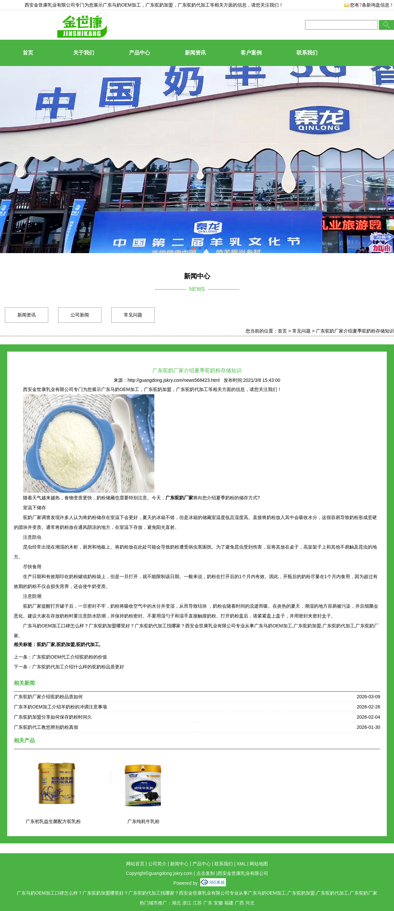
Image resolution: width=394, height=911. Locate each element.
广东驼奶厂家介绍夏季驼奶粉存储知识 (355, 331)
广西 (239, 902)
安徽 (218, 902)
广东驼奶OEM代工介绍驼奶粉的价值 (69, 657)
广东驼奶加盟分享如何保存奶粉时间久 (53, 717)
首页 (28, 52)
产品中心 (139, 52)
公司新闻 (80, 314)
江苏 (197, 902)
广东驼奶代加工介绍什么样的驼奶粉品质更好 (78, 666)
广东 (207, 902)
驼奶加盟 (65, 644)
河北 (249, 902)
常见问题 (133, 314)
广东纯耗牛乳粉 (143, 821)
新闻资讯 (195, 52)
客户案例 (251, 52)
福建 (228, 902)
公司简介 (157, 863)
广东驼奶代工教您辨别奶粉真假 (46, 727)
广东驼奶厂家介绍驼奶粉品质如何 (48, 696)
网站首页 (135, 863)
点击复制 (205, 873)
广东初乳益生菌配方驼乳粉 (53, 821)
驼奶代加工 (87, 644)
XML (241, 863)
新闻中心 (179, 863)
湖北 (176, 902)
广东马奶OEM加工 (122, 5)
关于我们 (83, 52)
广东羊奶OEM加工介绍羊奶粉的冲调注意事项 (60, 706)
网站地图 (259, 863)
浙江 (186, 902)
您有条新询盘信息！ (369, 5)
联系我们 (306, 52)
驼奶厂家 (46, 644)
